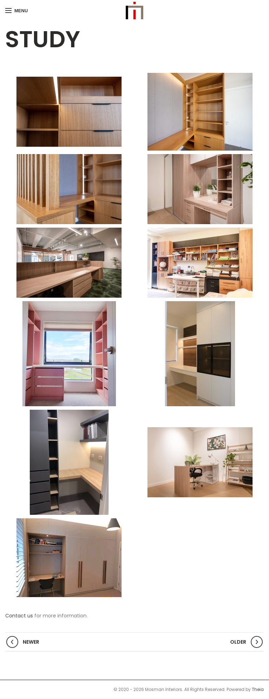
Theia (258, 689)
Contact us (19, 615)
